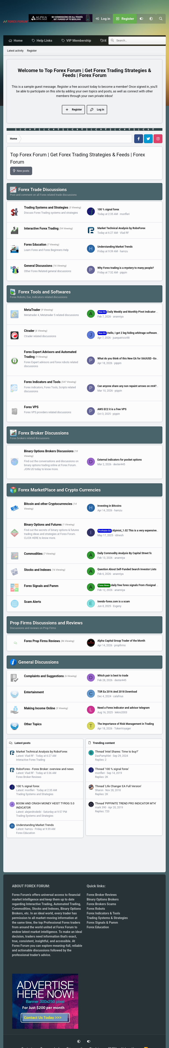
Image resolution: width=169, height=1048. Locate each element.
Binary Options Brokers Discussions (48, 451)
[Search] (161, 19)
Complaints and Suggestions (44, 676)
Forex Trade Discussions (42, 189)
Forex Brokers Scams (101, 904)
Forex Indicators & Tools (103, 913)
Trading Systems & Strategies (107, 918)
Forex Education (35, 245)
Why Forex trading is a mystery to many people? (125, 268)
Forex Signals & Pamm (102, 922)
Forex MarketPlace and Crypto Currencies (59, 490)
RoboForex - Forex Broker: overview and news (44, 769)
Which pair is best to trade (112, 675)
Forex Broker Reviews (28, 777)
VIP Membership (80, 41)
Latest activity (15, 50)
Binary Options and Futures (43, 525)
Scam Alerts (32, 602)
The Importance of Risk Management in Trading (125, 724)
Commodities (33, 554)
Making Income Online (39, 708)
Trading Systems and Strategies (46, 207)
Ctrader (29, 331)
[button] (151, 19)
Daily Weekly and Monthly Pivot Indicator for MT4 (131, 312)
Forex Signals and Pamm (41, 586)
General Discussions (38, 266)
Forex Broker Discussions (43, 433)
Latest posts (22, 743)
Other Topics (33, 724)
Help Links (45, 41)
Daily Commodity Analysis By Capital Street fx (124, 553)
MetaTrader (32, 310)
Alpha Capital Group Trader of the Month (121, 641)
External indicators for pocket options (119, 459)
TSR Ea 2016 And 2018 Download (117, 691)
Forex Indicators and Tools (42, 382)
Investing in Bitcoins (109, 506)
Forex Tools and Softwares (44, 292)
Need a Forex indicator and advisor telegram (123, 708)
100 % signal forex (108, 209)
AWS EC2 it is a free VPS (112, 409)
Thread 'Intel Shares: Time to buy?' (116, 751)
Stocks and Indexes (37, 570)
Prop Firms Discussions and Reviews (46, 623)
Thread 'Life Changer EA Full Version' (118, 786)
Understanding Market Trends (115, 246)
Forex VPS (31, 407)
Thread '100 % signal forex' (112, 769)
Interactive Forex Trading (41, 228)
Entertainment (34, 692)
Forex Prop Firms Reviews (42, 641)
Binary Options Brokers (103, 899)
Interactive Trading (39, 904)
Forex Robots (96, 908)
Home (19, 41)
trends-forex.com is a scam (113, 601)
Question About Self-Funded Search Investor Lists (126, 569)
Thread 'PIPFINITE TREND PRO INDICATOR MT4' (125, 803)
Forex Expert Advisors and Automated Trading (50, 354)
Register (32, 50)
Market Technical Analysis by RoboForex (121, 228)
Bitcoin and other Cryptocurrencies (48, 504)
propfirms (120, 645)
